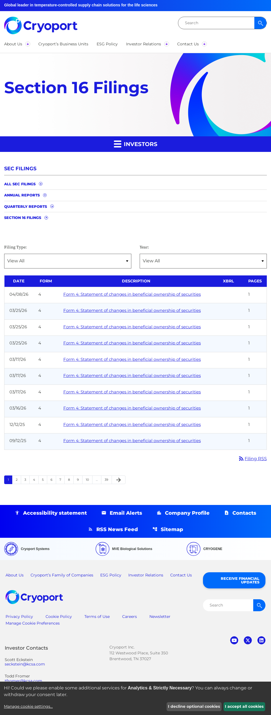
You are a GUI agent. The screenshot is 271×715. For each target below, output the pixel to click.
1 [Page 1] (9, 480)
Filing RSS (252, 458)
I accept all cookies (244, 706)
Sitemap (172, 529)
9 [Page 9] (79, 480)
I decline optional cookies (194, 706)
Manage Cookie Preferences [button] (33, 623)
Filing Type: (15, 247)
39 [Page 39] (108, 480)
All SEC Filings (20, 184)
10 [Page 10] (89, 480)
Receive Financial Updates (240, 580)
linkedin (261, 640)
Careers (129, 616)
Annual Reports (22, 195)
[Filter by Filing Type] (67, 261)
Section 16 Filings (22, 217)
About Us (15, 575)
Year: (144, 247)
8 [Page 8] (71, 480)
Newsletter (159, 616)
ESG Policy (110, 575)
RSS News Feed (117, 529)
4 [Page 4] (36, 480)
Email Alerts (126, 513)
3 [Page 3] (27, 480)
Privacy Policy (19, 616)
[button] (17, 44)
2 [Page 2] (18, 480)
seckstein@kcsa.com (25, 664)
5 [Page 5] (44, 480)
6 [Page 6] (53, 480)
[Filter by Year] (203, 261)
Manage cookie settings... (28, 706)
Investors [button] (135, 143)
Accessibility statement (55, 513)
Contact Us (181, 575)
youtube (234, 640)
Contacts (244, 513)
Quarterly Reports (25, 206)
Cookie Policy (59, 616)
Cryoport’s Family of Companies (62, 575)
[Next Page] (119, 479)
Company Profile (187, 513)
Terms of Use (97, 616)
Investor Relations (145, 575)
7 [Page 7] (62, 480)
